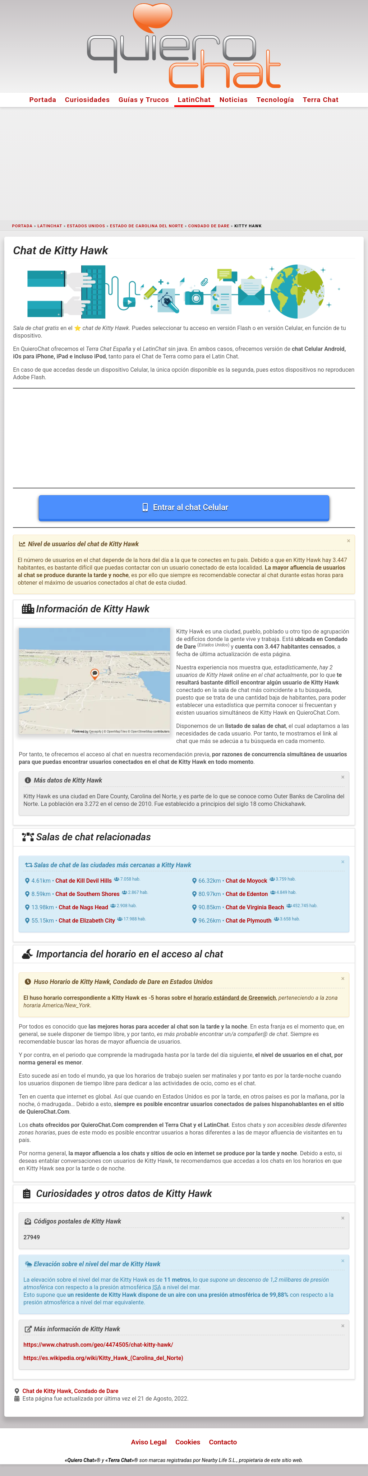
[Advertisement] (184, 163)
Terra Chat (321, 100)
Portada (42, 100)
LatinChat (194, 100)
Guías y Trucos (144, 100)
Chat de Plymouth (248, 920)
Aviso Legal (149, 1442)
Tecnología (275, 100)
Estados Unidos (86, 226)
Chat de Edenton (247, 894)
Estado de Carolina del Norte (146, 226)
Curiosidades (87, 100)
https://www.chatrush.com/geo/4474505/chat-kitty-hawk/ (98, 1344)
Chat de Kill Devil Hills (83, 880)
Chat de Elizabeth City (87, 920)
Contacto (223, 1442)
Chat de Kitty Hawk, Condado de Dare (71, 1391)
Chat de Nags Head (83, 907)
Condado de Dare (209, 226)
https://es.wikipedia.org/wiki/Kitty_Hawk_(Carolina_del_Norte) (103, 1358)
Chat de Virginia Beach (255, 907)
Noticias (234, 100)
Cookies (188, 1442)
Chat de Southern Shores (87, 894)
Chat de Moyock (246, 880)
